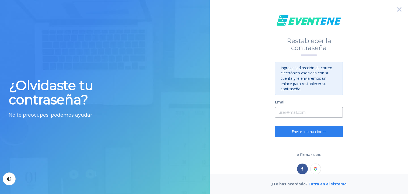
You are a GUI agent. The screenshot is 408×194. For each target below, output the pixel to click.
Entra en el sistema (328, 183)
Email (280, 102)
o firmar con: (309, 154)
